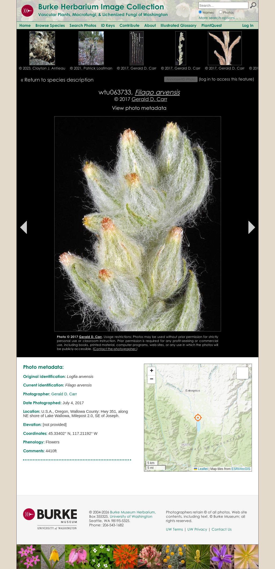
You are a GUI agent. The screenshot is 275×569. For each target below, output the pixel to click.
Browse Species (50, 25)
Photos (228, 12)
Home (25, 25)
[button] (198, 417)
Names (208, 12)
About (150, 25)
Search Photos (83, 25)
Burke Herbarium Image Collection (101, 6)
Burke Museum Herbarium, (133, 512)
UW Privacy (197, 529)
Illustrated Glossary (179, 25)
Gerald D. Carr (149, 99)
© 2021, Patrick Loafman (91, 68)
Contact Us (221, 529)
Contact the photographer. (115, 349)
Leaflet (201, 469)
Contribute (129, 25)
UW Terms (174, 529)
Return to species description (58, 79)
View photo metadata (139, 108)
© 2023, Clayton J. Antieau (42, 68)
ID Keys (108, 25)
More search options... (218, 18)
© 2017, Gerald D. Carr (136, 68)
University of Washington (131, 516)
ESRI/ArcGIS (240, 469)
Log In (248, 25)
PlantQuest (211, 25)
